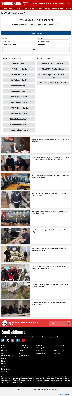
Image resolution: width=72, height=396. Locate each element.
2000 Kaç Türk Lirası (53, 75)
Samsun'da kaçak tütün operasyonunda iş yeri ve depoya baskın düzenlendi (50, 194)
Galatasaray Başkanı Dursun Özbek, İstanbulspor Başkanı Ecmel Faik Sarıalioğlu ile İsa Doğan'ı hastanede (50, 158)
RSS (18, 389)
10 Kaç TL (19, 69)
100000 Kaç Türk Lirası (53, 82)
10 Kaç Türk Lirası (53, 69)
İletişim (21, 353)
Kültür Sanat (5, 369)
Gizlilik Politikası (24, 348)
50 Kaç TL (19, 80)
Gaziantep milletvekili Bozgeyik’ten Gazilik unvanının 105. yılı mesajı (50, 140)
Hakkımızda (23, 345)
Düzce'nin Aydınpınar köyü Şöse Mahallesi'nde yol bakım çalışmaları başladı (50, 285)
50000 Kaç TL (19, 124)
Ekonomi (12, 9)
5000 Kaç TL (19, 108)
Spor (27, 9)
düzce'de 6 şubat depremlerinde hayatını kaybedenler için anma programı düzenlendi (50, 267)
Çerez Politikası (24, 356)
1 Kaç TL (19, 63)
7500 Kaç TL (19, 113)
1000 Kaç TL (19, 97)
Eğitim (54, 9)
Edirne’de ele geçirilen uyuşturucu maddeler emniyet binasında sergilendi (49, 249)
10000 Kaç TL (19, 119)
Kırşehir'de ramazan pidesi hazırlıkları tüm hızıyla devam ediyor (50, 231)
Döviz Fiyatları (41, 350)
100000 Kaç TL (19, 130)
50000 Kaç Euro (53, 63)
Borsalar (39, 345)
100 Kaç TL (19, 85)
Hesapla (36, 49)
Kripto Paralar (41, 353)
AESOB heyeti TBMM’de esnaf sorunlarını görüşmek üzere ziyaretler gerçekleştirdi (50, 176)
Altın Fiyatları (41, 348)
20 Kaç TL (19, 74)
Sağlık (3, 366)
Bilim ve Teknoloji (36, 9)
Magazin (20, 9)
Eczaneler (57, 353)
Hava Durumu (59, 345)
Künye (21, 350)
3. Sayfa (4, 372)
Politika (61, 9)
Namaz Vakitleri (59, 348)
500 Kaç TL (19, 91)
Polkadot (14, 13)
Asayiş (47, 9)
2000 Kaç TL (19, 102)
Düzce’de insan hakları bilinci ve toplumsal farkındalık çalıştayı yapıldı (49, 303)
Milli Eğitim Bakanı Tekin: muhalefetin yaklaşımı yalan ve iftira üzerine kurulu (50, 213)
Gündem (4, 9)
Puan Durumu (59, 350)
